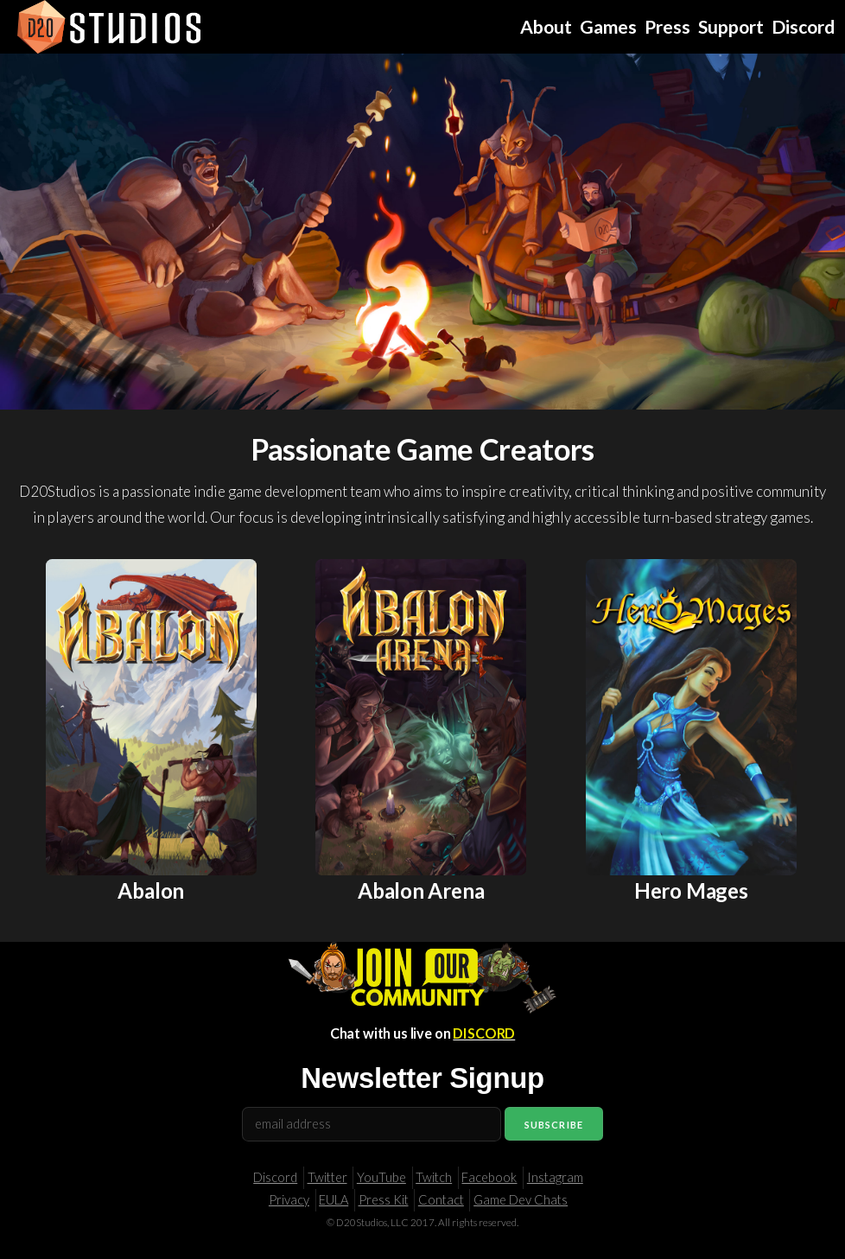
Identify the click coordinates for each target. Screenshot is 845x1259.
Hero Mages (691, 890)
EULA (333, 1199)
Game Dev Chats (520, 1199)
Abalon (151, 890)
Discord (275, 1177)
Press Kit (384, 1199)
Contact (441, 1199)
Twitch (434, 1177)
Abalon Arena (421, 890)
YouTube (381, 1177)
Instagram (555, 1177)
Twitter (327, 1177)
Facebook (489, 1177)
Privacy (289, 1199)
